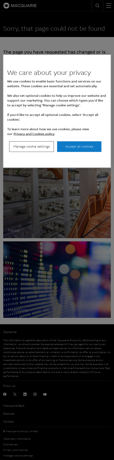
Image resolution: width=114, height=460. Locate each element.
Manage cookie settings (31, 146)
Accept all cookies (79, 146)
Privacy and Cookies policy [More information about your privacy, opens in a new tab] (34, 134)
